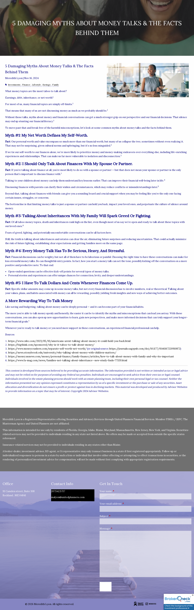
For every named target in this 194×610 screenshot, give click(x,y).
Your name (118, 491)
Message (117, 528)
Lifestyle (36, 84)
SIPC (179, 419)
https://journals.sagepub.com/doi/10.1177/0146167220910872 (144, 348)
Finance (26, 84)
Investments (14, 84)
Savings (47, 84)
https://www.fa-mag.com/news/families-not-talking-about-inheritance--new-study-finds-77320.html (67, 360)
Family (55, 84)
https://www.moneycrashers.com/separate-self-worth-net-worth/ (47, 348)
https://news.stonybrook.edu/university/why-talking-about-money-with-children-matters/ (62, 352)
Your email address (123, 503)
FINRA (170, 419)
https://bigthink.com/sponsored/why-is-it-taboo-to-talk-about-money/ (51, 344)
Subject (116, 516)
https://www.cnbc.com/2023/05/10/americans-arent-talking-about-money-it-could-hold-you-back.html (69, 341)
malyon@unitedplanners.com (68, 497)
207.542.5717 (58, 491)
